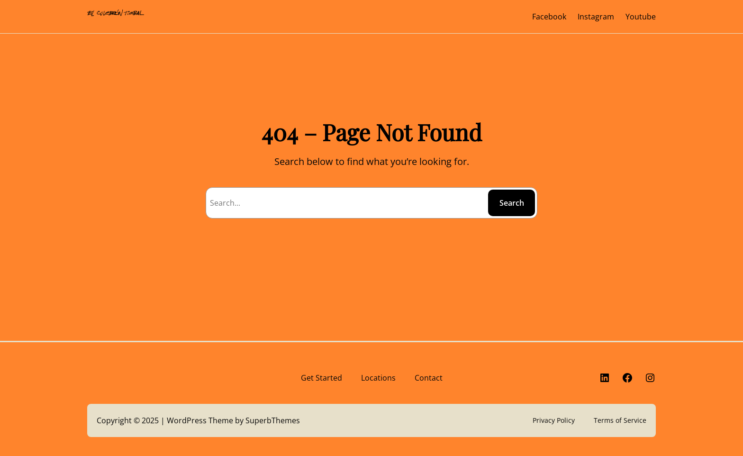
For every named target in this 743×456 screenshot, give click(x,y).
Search (511, 203)
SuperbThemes (272, 420)
